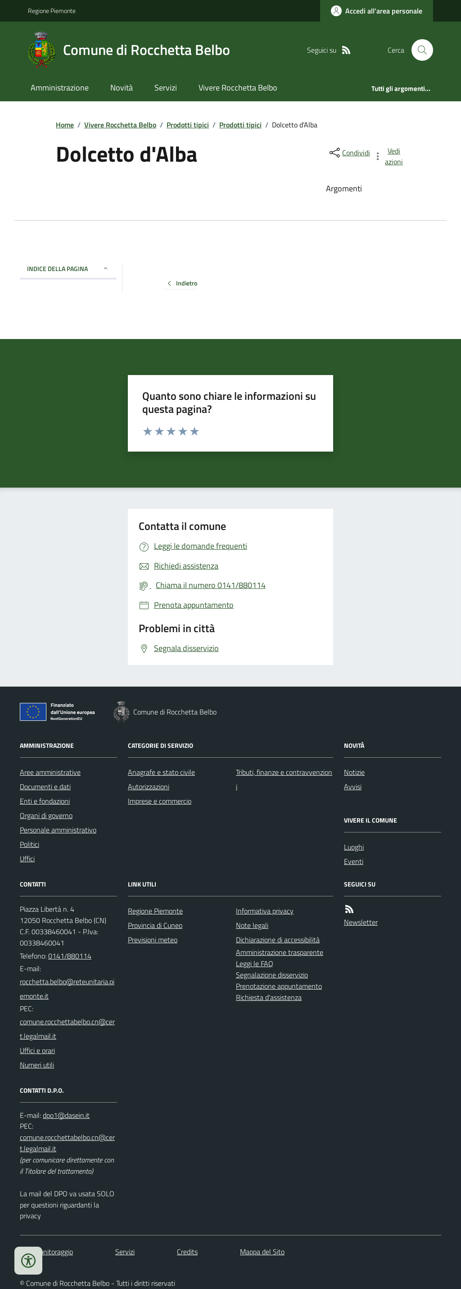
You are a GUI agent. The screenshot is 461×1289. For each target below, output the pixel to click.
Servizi (165, 87)
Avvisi (353, 786)
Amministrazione (60, 87)
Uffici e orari (37, 1050)
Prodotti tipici (188, 124)
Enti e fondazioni (45, 801)
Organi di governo (46, 815)
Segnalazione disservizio (272, 974)
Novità (121, 87)
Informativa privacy (265, 910)
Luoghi (354, 846)
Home (65, 124)
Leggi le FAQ (254, 963)
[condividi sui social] (349, 152)
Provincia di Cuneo (155, 925)
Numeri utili (37, 1064)
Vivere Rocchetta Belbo (238, 87)
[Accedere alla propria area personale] (376, 11)
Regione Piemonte (52, 10)
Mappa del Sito (262, 1251)
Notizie (354, 772)
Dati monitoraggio (46, 1251)
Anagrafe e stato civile (161, 772)
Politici (29, 844)
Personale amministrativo (58, 829)
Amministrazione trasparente (279, 952)
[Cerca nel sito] (418, 50)
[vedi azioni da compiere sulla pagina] (389, 156)
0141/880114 (69, 955)
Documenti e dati (45, 786)
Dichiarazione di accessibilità (278, 939)
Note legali (252, 925)
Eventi (353, 861)
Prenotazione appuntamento (279, 986)
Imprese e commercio (159, 801)
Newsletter (361, 922)
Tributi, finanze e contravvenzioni (284, 779)
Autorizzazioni (148, 786)
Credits (187, 1251)
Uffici (27, 858)
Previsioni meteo (152, 939)
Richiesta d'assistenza (269, 997)
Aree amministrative (50, 772)
